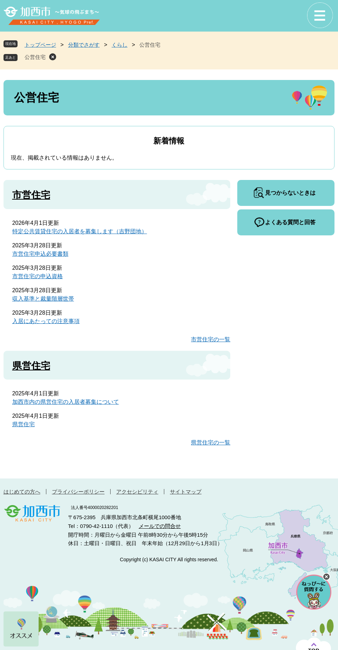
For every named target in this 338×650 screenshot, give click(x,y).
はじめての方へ (22, 492)
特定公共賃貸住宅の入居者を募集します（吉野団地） (79, 231)
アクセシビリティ (137, 492)
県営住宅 (31, 366)
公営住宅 (35, 57)
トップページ (40, 45)
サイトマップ (185, 492)
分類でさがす (84, 45)
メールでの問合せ (160, 526)
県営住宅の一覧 (210, 442)
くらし (119, 45)
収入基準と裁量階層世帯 (43, 299)
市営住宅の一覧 (210, 339)
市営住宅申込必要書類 (40, 254)
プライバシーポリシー (78, 492)
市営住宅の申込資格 (37, 276)
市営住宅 (31, 195)
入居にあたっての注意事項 (46, 321)
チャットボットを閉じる (326, 577)
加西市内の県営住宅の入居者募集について (65, 402)
